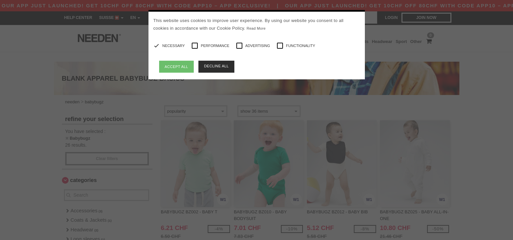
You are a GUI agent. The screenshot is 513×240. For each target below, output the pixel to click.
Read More (256, 28)
